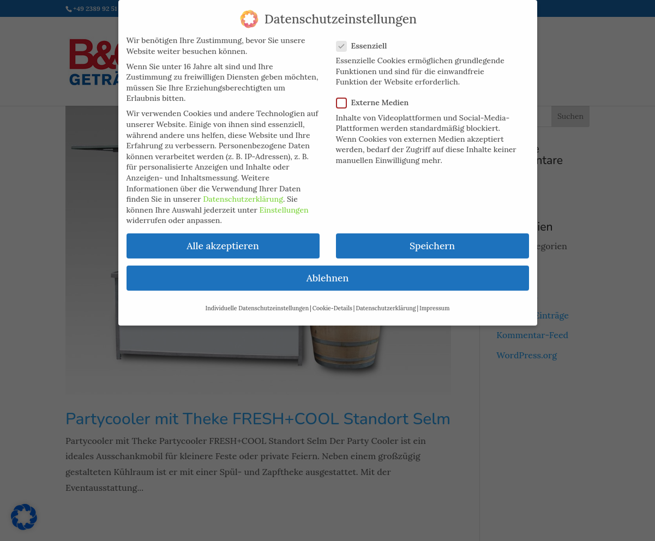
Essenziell (366, 38)
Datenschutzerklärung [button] (386, 300)
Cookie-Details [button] (332, 300)
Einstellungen (284, 202)
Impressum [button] (434, 300)
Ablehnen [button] (327, 270)
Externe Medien (377, 95)
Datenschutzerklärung (243, 191)
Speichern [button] (432, 238)
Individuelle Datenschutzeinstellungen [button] (257, 300)
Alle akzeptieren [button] (223, 238)
